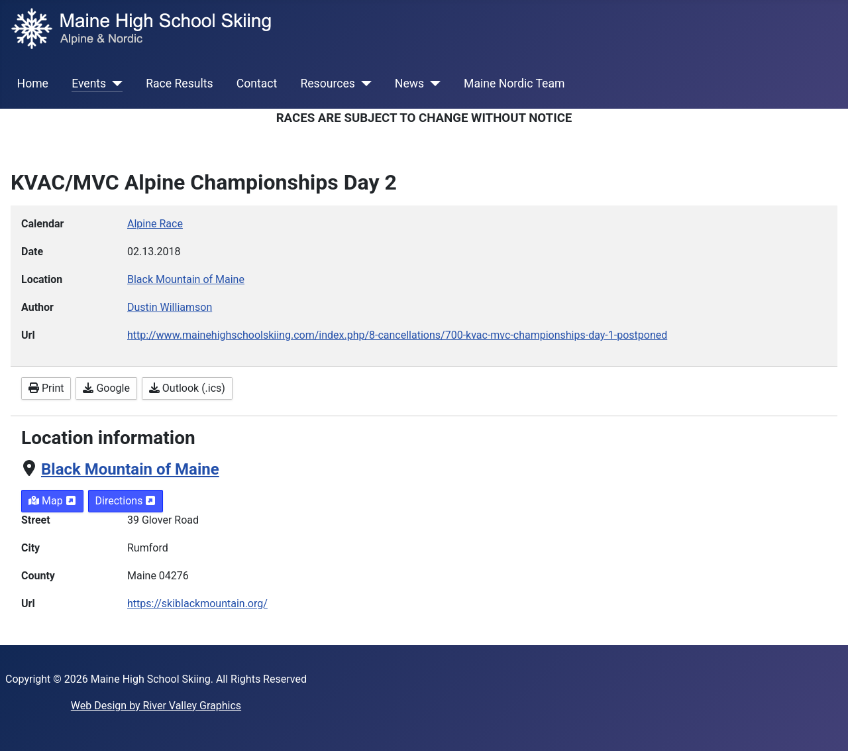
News (409, 83)
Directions (125, 500)
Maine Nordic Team (514, 83)
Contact (257, 83)
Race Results (179, 83)
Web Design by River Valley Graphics (156, 705)
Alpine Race (155, 223)
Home (32, 83)
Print (46, 388)
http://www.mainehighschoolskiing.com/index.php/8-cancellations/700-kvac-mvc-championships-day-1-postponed (397, 335)
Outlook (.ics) (187, 388)
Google (106, 388)
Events (89, 83)
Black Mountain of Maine (130, 469)
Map (52, 500)
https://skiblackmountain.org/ (197, 603)
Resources (327, 83)
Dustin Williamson (169, 307)
